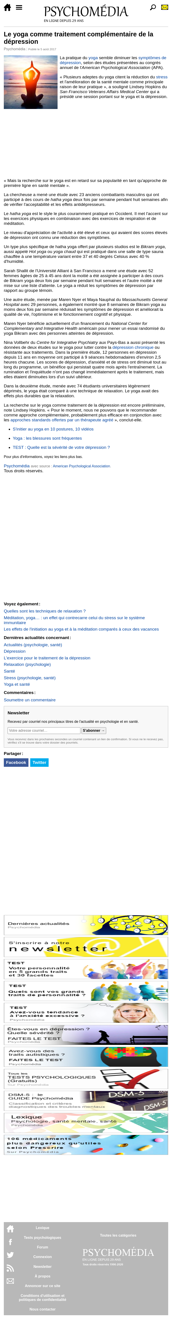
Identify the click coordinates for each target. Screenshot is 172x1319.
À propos (42, 1276)
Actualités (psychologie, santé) (33, 644)
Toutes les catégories (118, 1235)
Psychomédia (14, 49)
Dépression (15, 651)
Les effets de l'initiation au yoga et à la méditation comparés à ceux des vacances (81, 629)
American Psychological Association (81, 466)
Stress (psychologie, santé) (30, 677)
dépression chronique (132, 347)
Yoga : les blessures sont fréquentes (47, 438)
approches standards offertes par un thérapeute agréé (62, 420)
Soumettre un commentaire (30, 700)
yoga (93, 57)
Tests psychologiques (42, 1238)
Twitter (39, 762)
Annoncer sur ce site (42, 1286)
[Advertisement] (86, 142)
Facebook (16, 762)
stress (162, 77)
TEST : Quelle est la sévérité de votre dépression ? (61, 447)
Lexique (42, 1228)
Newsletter (43, 1267)
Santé (9, 671)
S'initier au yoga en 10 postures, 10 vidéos (53, 429)
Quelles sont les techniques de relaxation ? (45, 611)
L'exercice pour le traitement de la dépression (47, 658)
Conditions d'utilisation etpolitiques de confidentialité (42, 1298)
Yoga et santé (17, 684)
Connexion (42, 1257)
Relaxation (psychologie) (27, 664)
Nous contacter (43, 1309)
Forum (42, 1247)
